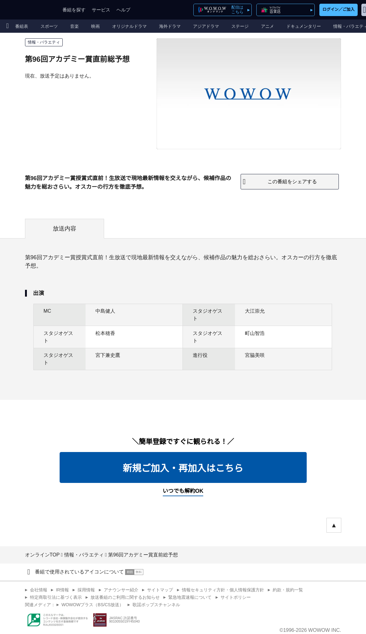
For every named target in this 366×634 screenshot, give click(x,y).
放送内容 (64, 228)
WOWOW (27, 9)
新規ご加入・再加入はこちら (183, 468)
